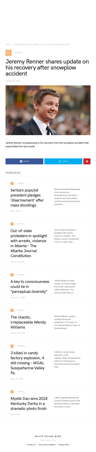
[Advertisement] (48, 17)
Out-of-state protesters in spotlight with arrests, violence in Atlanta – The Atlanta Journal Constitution (28, 243)
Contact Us (31, 445)
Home (8, 45)
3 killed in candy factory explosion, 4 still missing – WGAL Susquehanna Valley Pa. (27, 363)
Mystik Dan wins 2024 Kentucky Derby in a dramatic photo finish (28, 403)
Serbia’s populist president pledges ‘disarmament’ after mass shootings (27, 198)
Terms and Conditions (47, 445)
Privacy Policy (63, 445)
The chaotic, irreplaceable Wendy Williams (28, 322)
